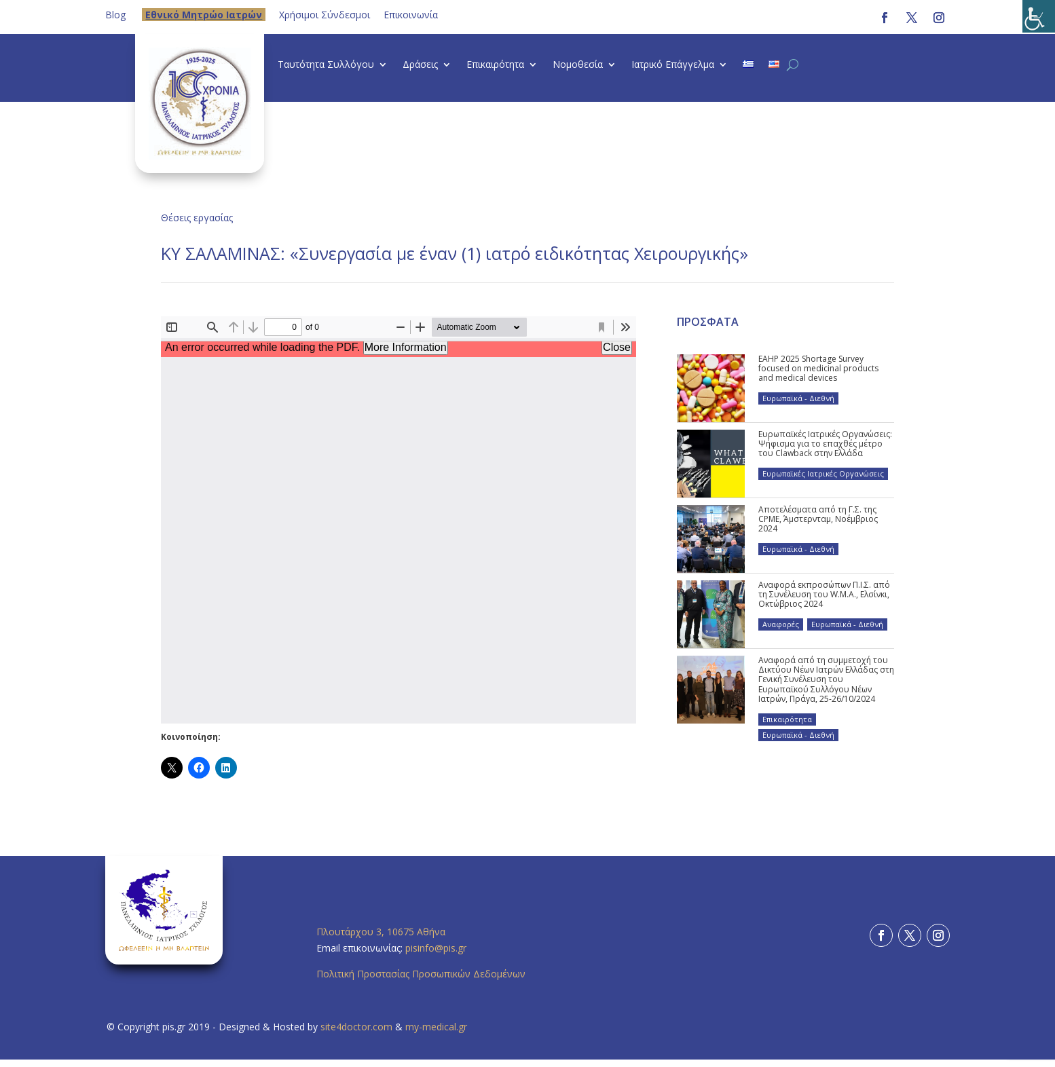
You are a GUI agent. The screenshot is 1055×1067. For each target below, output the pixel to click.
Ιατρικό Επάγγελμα (672, 65)
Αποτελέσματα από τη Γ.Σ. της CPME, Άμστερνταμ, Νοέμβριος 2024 (818, 519)
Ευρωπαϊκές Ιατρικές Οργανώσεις (823, 473)
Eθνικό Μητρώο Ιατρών (203, 14)
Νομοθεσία (578, 65)
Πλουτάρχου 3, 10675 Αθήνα (380, 931)
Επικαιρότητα (495, 65)
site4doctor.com (356, 1026)
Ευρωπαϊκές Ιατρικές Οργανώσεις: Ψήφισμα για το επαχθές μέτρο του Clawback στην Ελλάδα (825, 444)
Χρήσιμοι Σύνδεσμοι (324, 14)
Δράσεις (420, 65)
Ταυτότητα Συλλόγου (326, 65)
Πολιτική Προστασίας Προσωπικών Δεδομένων (420, 973)
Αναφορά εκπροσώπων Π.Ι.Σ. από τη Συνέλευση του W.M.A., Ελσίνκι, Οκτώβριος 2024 (824, 594)
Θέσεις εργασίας (197, 217)
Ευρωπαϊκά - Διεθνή (798, 398)
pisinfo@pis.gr (437, 947)
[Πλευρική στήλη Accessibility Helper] (1038, 16)
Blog (115, 14)
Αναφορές (780, 624)
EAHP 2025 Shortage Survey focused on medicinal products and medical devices (818, 368)
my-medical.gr (436, 1026)
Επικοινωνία (411, 14)
